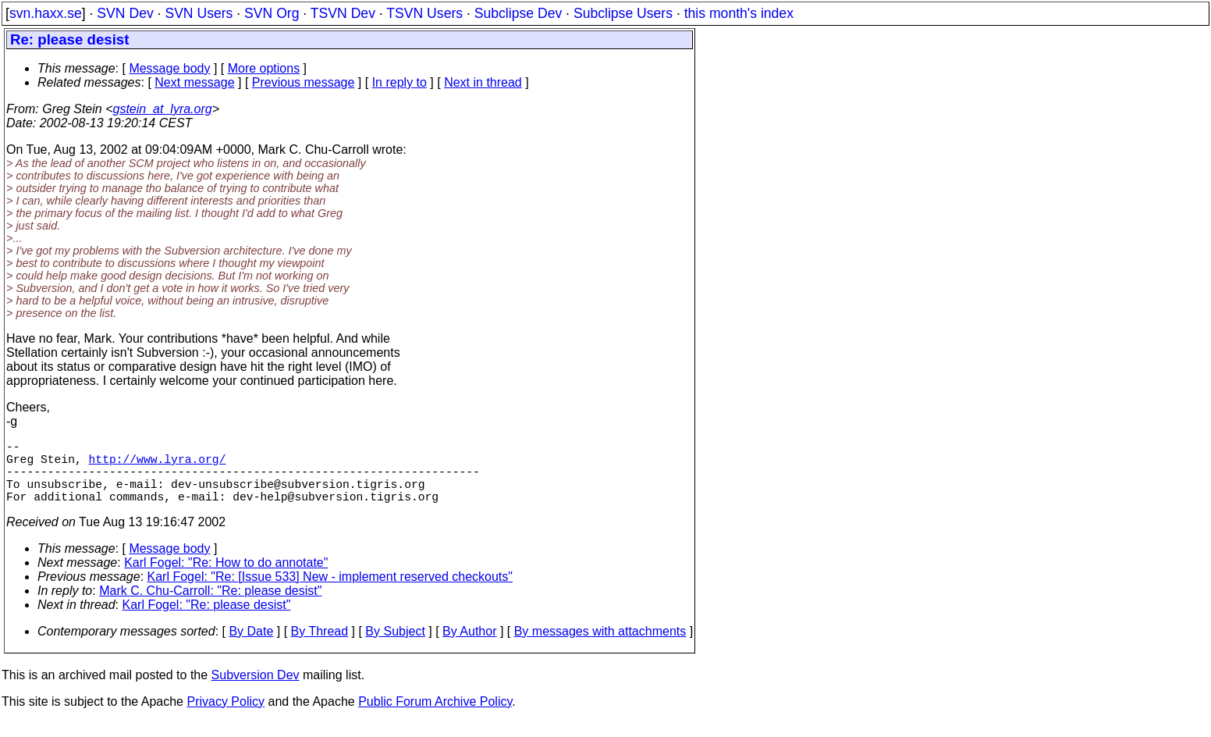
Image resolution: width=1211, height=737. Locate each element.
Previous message (303, 82)
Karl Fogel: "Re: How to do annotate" (226, 578)
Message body (169, 68)
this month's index (739, 13)
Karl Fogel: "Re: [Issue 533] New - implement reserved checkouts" (330, 592)
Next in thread (483, 82)
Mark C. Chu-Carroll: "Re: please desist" (210, 606)
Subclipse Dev (518, 13)
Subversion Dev (255, 690)
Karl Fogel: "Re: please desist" (207, 620)
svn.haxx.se (45, 13)
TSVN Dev (343, 13)
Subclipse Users (623, 13)
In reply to (399, 82)
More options (264, 68)
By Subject (394, 646)
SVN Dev (125, 13)
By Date (251, 646)
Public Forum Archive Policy (435, 717)
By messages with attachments (600, 646)
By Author (469, 646)
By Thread (320, 646)
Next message (194, 82)
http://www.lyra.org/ (157, 464)
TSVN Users (424, 13)
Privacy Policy (225, 717)
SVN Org (271, 13)
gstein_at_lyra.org (162, 109)
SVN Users (199, 13)
